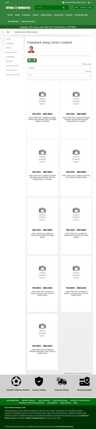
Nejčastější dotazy (60, 400)
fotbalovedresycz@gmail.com (74, 2)
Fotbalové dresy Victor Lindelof (25, 32)
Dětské (35, 15)
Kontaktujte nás (12, 400)
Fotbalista (26, 15)
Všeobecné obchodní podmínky (31, 403)
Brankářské (58, 15)
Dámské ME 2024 (28, 21)
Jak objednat (52, 403)
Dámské (69, 15)
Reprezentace (46, 15)
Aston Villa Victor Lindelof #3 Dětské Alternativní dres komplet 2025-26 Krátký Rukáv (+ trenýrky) (42, 177)
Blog (75, 403)
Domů (10, 15)
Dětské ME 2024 (81, 15)
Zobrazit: (88, 71)
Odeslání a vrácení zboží (80, 400)
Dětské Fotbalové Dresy (35, 418)
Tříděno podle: (86, 64)
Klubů (17, 15)
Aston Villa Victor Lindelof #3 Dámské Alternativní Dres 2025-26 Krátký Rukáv (42, 351)
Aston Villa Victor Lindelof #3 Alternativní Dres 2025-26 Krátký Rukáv (76, 235)
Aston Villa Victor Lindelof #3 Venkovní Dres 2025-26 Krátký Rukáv (42, 235)
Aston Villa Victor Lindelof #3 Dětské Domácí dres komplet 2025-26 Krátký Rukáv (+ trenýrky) (42, 119)
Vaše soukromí (44, 400)
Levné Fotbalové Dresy (64, 427)
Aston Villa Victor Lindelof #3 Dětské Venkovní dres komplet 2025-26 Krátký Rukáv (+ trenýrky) (76, 119)
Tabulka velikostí (28, 400)
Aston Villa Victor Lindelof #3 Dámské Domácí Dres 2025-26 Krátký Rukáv (42, 293)
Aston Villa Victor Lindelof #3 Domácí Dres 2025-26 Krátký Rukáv (76, 176)
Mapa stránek (65, 403)
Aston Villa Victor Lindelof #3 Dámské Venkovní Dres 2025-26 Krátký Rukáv (76, 293)
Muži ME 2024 (13, 21)
